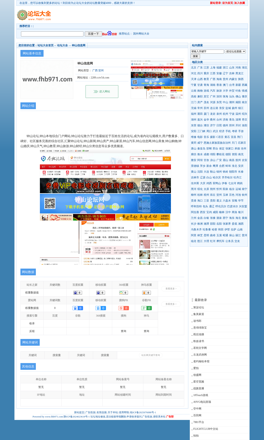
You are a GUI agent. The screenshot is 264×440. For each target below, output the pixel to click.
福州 (193, 113)
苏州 (206, 108)
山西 (200, 79)
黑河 (193, 189)
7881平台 (198, 422)
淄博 (238, 119)
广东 (200, 67)
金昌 (200, 218)
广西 (212, 79)
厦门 (206, 113)
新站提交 (79, 412)
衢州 (212, 119)
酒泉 (219, 218)
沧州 (243, 148)
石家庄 (242, 142)
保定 (221, 148)
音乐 (206, 137)
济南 (225, 119)
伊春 (224, 183)
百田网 (197, 415)
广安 (219, 160)
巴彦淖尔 (232, 206)
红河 (212, 241)
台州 (219, 119)
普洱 (244, 235)
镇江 (241, 108)
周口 (209, 131)
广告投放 (90, 412)
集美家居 (198, 314)
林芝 (200, 235)
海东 (232, 218)
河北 (193, 73)
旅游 (219, 90)
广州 (212, 96)
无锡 (193, 108)
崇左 (212, 194)
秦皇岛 (201, 148)
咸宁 (200, 142)
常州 (200, 108)
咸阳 (215, 212)
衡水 (200, 154)
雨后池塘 (198, 334)
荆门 (240, 137)
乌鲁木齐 (196, 229)
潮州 (232, 102)
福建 (219, 67)
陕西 (241, 79)
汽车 (212, 90)
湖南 (212, 84)
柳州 (193, 194)
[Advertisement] (154, 14)
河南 (238, 67)
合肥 (221, 165)
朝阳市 (233, 171)
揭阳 (238, 102)
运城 (238, 189)
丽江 (238, 235)
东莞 (219, 102)
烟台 (200, 125)
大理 (206, 241)
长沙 (193, 223)
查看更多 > (171, 288)
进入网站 (104, 91)
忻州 (219, 189)
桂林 (200, 194)
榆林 (221, 212)
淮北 (234, 165)
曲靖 (212, 235)
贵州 (225, 79)
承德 (237, 148)
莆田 (200, 113)
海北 (238, 218)
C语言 (220, 137)
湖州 (193, 119)
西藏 (244, 84)
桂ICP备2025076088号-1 (143, 412)
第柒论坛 (198, 307)
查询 (123, 331)
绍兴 (244, 113)
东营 (193, 125)
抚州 (238, 160)
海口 (200, 200)
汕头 (232, 96)
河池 (238, 194)
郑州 (232, 125)
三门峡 (201, 131)
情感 (244, 90)
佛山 (238, 96)
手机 (228, 131)
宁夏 (193, 84)
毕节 (241, 200)
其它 (206, 96)
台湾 (232, 84)
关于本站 (113, 412)
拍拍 (196, 435)
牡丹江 (238, 177)
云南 (193, 90)
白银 (206, 218)
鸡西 (209, 183)
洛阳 (244, 125)
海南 (219, 79)
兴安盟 (243, 206)
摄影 (212, 137)
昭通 (225, 235)
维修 (193, 137)
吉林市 (195, 177)
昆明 (206, 235)
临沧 (193, 241)
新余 (209, 165)
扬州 (234, 108)
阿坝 (200, 160)
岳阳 (219, 223)
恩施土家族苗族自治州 (217, 142)
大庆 (202, 183)
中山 (225, 102)
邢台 (215, 148)
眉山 (225, 160)
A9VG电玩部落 (202, 401)
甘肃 (200, 84)
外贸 (232, 90)
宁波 (232, 113)
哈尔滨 (217, 177)
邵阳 (212, 223)
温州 (238, 113)
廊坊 (193, 154)
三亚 (206, 200)
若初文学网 (200, 347)
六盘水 (227, 200)
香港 (219, 84)
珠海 (225, 96)
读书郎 (197, 320)
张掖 (212, 218)
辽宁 (225, 73)
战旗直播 (198, 388)
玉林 (225, 194)
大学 (225, 90)
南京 (244, 102)
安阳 (193, 131)
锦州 (219, 171)
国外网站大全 (141, 33)
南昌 (232, 160)
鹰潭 (215, 165)
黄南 (244, 218)
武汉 (215, 131)
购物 (200, 90)
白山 (209, 177)
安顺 (234, 200)
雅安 (193, 160)
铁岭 (225, 171)
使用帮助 (124, 412)
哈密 (214, 229)
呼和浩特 (196, 206)
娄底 (234, 223)
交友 (237, 241)
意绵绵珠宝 (200, 327)
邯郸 (209, 148)
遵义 (219, 200)
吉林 (232, 73)
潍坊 (206, 125)
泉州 (219, 113)
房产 (200, 102)
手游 (241, 131)
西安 (202, 212)
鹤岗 (240, 183)
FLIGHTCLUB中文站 (205, 428)
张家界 (227, 223)
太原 (206, 189)
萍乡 (202, 165)
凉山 (212, 160)
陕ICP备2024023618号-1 (77, 416)
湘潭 (206, 223)
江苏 (206, 67)
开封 (238, 125)
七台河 (232, 183)
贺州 (219, 194)
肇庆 (244, 96)
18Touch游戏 (200, 395)
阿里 (193, 235)
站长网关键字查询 (150, 355)
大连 (206, 171)
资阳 (234, 154)
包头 (205, 206)
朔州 (212, 189)
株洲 (200, 223)
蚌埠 (228, 165)
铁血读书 (198, 341)
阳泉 (225, 189)
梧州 (206, 194)
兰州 (193, 218)
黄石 (227, 137)
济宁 (212, 125)
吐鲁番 (207, 229)
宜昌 (233, 137)
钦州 (244, 194)
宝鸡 (209, 212)
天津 (193, 79)
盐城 (228, 108)
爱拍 (196, 368)
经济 (221, 131)
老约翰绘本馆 (201, 361)
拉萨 (233, 229)
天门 (234, 142)
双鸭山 (217, 183)
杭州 (225, 113)
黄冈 (193, 142)
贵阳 (212, 200)
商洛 (234, 212)
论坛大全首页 (45, 45)
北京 (193, 67)
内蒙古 (233, 79)
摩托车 (220, 241)
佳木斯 (195, 183)
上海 (212, 67)
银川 (241, 212)
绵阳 (212, 154)
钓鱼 (238, 90)
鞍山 (212, 171)
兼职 (200, 96)
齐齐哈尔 (227, 177)
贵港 (193, 200)
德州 (225, 125)
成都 (206, 154)
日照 (219, 125)
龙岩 (212, 113)
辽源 (202, 177)
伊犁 (227, 229)
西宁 (225, 218)
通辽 (211, 206)
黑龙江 (239, 73)
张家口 (229, 148)
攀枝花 (220, 154)
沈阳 (200, 171)
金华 (206, 119)
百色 (232, 194)
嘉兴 (200, 119)
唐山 (193, 148)
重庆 (206, 73)
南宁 (244, 189)
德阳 (228, 154)
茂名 (206, 102)
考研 (234, 131)
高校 (193, 96)
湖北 (244, 67)
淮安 (221, 108)
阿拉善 (195, 212)
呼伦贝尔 (220, 206)
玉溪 (219, 235)
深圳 (219, 96)
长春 (241, 171)
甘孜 (206, 160)
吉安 (244, 160)
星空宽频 (198, 381)
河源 (212, 102)
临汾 (232, 189)
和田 (221, 229)
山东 (232, 67)
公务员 (229, 241)
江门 (193, 102)
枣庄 (244, 119)
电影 (200, 137)
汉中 (228, 212)
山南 (240, 229)
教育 (206, 79)
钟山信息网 (78, 45)
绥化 (200, 189)
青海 (206, 84)
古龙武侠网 (200, 354)
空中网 (197, 408)
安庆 (241, 165)
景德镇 (195, 165)
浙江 (225, 67)
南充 (241, 154)
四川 (200, 73)
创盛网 (197, 374)
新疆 (238, 84)
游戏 (206, 90)
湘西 (241, 223)
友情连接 (102, 412)
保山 (232, 235)
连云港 (214, 108)
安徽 (219, 73)
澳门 (225, 84)
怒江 (200, 241)
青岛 (232, 119)
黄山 (193, 171)
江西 (212, 73)
